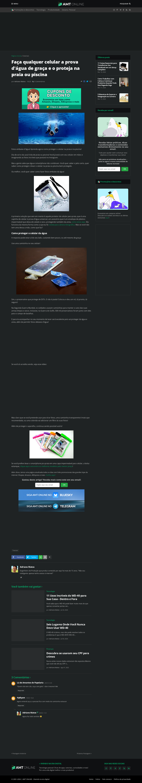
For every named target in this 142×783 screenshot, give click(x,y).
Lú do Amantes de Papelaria (30, 682)
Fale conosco (107, 779)
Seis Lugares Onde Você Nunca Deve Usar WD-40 (65, 626)
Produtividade (54, 10)
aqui (107, 218)
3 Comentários (39, 81)
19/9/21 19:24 (30, 698)
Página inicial (16, 56)
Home (91, 779)
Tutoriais (26, 56)
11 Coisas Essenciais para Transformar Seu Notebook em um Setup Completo (107, 66)
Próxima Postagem (83, 753)
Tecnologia (41, 10)
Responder (21, 690)
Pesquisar (124, 4)
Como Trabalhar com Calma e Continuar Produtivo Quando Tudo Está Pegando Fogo (107, 82)
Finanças (49, 649)
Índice (98, 779)
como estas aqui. (79, 222)
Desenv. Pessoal (68, 10)
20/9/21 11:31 (43, 713)
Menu (16, 4)
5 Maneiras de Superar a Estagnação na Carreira (107, 95)
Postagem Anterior (19, 753)
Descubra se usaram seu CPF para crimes (67, 654)
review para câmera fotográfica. (62, 224)
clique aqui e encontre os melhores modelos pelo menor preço (46, 466)
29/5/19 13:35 (48, 683)
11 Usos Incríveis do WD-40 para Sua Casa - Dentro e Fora (66, 597)
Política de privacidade (122, 779)
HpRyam (21, 697)
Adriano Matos (27, 566)
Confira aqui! (50, 475)
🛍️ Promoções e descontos (22, 10)
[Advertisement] (71, 31)
